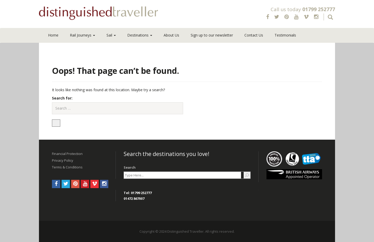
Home (53, 35)
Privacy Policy (62, 160)
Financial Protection (67, 153)
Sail (111, 35)
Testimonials (285, 35)
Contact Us (253, 35)
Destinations (139, 35)
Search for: (62, 98)
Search (130, 167)
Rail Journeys (82, 35)
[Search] (247, 175)
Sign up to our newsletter (212, 35)
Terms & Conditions (67, 167)
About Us (171, 35)
